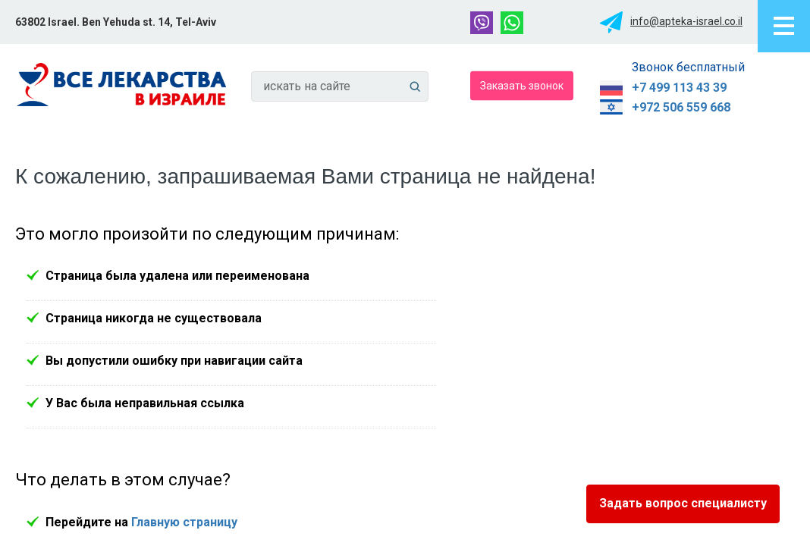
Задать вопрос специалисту (683, 503)
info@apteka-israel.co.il (686, 21)
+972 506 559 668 (681, 107)
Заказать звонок (522, 85)
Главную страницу (184, 522)
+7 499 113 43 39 (679, 87)
